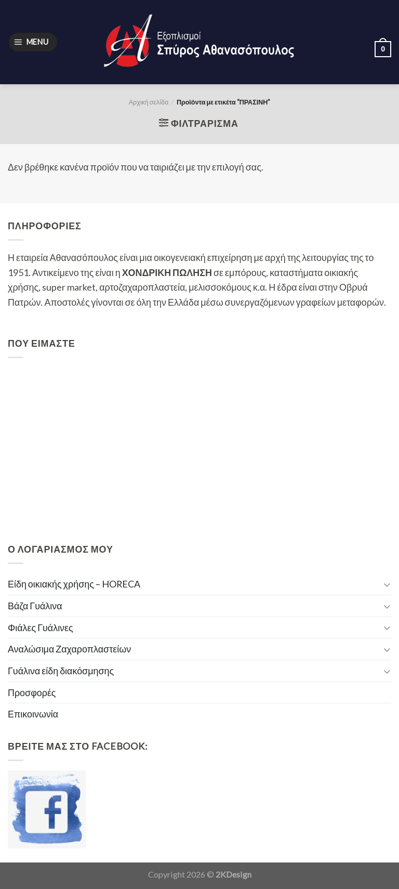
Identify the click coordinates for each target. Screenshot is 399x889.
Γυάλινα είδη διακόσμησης (61, 670)
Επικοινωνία (33, 714)
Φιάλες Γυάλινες (40, 627)
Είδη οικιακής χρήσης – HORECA (74, 584)
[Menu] (33, 42)
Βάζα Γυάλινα (35, 605)
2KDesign (233, 874)
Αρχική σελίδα (149, 102)
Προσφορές (32, 692)
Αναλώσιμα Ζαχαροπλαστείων (69, 649)
